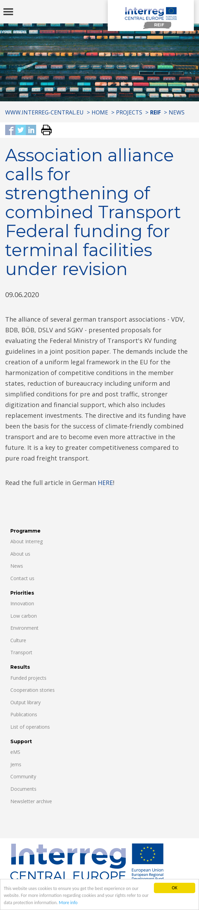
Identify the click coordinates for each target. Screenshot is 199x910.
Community (23, 776)
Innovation (22, 603)
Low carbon (23, 616)
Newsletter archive (31, 801)
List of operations (30, 727)
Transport (21, 652)
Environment (24, 628)
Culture (18, 640)
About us (20, 553)
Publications (23, 714)
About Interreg (26, 541)
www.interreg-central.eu (44, 112)
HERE (105, 482)
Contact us (22, 578)
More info (68, 903)
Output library (25, 702)
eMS (15, 752)
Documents (23, 789)
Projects (129, 112)
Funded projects (28, 678)
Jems (15, 764)
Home (100, 112)
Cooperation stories (32, 690)
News (177, 112)
